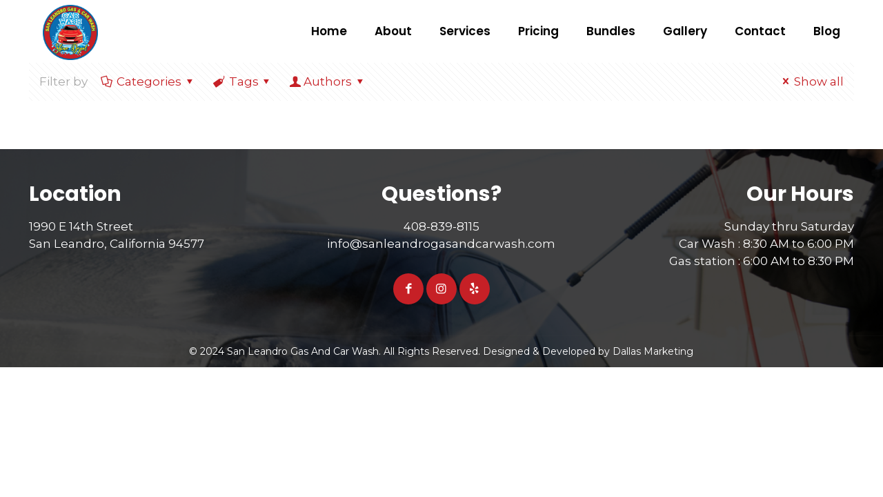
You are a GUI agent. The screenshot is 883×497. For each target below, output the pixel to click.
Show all (810, 81)
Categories (148, 81)
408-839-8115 (441, 226)
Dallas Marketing (653, 351)
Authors (327, 81)
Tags (242, 81)
